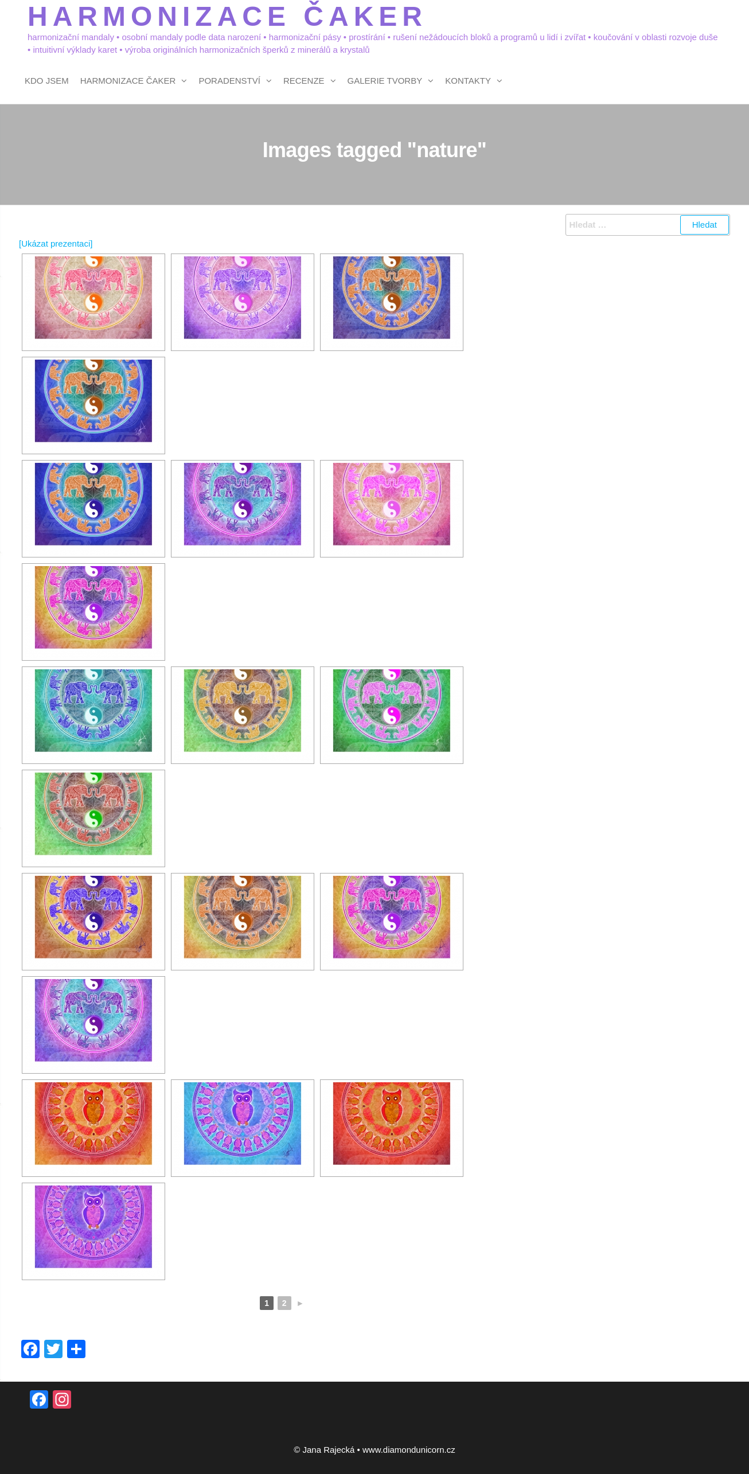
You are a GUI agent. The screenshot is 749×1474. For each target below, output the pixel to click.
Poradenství (229, 80)
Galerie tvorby (385, 80)
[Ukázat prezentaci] (55, 243)
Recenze (304, 80)
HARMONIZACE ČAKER (227, 16)
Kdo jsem (47, 80)
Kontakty (468, 80)
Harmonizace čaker (128, 80)
